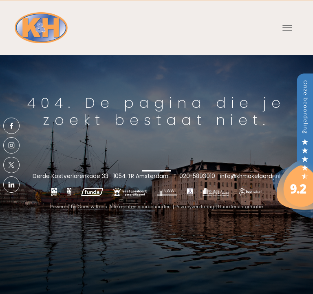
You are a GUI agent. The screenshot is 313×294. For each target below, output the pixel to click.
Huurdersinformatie (240, 206)
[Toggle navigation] (287, 28)
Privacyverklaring (194, 206)
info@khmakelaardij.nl (250, 176)
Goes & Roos (92, 206)
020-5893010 (197, 176)
